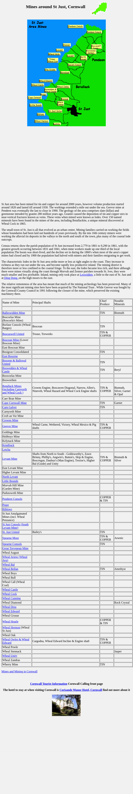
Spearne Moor (10, 538)
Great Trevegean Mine (15, 548)
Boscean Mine (11, 339)
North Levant (10, 476)
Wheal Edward (11, 611)
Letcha (6, 449)
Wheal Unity (9, 655)
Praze (5, 504)
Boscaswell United (13, 334)
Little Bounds (10, 481)
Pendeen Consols (12, 498)
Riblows (7, 509)
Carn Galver (9, 407)
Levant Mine (9, 458)
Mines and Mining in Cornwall (19, 671)
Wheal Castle (10, 589)
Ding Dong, (11, 277)
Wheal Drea (9, 606)
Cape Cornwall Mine (14, 402)
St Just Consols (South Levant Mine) (15, 526)
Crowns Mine (10, 420)
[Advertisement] (35, 165)
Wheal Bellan (10, 568)
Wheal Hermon (11, 627)
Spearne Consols (12, 543)
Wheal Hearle (10, 621)
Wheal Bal (8, 564)
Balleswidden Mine (13, 312)
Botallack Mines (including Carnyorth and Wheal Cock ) (14, 389)
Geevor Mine (10, 426)
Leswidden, (86, 274)
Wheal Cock (9, 593)
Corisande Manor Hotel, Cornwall (81, 689)
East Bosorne (10, 356)
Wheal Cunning (11, 598)
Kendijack (8, 445)
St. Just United (10, 532)
